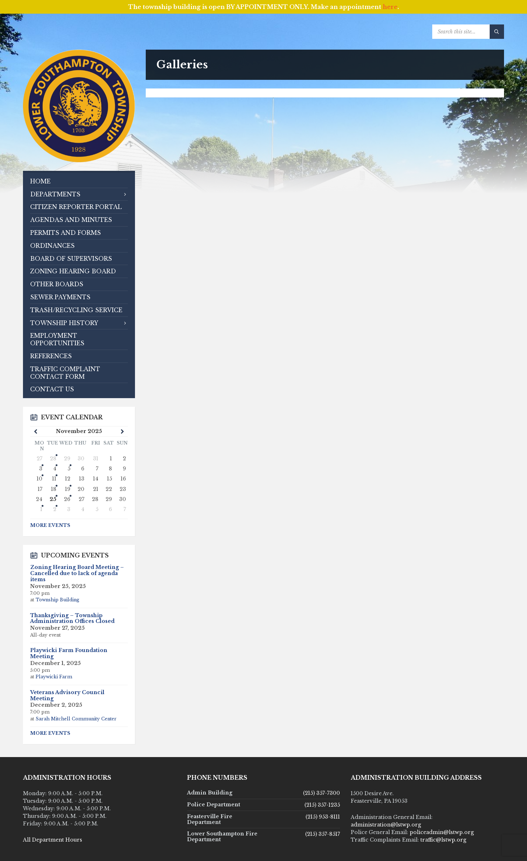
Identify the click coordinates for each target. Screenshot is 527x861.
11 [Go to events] (54, 478)
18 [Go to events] (53, 489)
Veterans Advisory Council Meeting (67, 695)
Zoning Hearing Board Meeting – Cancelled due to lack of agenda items (77, 573)
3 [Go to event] (40, 468)
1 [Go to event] (41, 509)
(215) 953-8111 (323, 817)
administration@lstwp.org (386, 824)
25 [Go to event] (53, 499)
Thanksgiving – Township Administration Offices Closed (72, 618)
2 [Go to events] (54, 509)
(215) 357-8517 (322, 834)
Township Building (57, 599)
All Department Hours (52, 840)
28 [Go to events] (53, 458)
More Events (50, 525)
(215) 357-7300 (321, 793)
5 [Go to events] (68, 468)
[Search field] (468, 31)
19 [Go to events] (67, 489)
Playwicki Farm (54, 676)
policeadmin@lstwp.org (442, 832)
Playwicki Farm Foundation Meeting (68, 653)
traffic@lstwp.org (443, 840)
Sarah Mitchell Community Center (76, 718)
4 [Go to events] (54, 468)
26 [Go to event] (67, 499)
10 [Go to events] (39, 478)
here (390, 6)
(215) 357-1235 (322, 805)
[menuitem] (79, 181)
